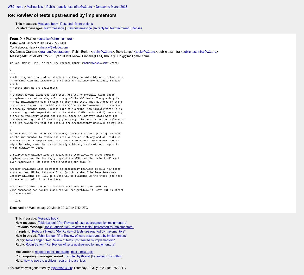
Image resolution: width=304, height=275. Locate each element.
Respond (66, 23)
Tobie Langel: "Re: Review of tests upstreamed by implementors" (82, 222)
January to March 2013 (111, 6)
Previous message (79, 28)
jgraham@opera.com (54, 51)
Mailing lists (35, 6)
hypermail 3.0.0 (61, 268)
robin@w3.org (102, 51)
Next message (54, 28)
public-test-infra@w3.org (75, 6)
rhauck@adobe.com (54, 47)
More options (84, 23)
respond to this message (52, 251)
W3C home (15, 6)
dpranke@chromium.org (55, 38)
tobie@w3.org (145, 51)
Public (50, 6)
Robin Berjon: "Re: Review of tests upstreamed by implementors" (70, 244)
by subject (99, 256)
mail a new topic (82, 251)
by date (70, 256)
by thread (83, 256)
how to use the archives (40, 260)
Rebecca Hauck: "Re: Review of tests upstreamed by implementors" (78, 231)
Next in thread (120, 28)
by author (115, 256)
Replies (137, 28)
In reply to (101, 28)
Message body (48, 23)
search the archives (72, 260)
